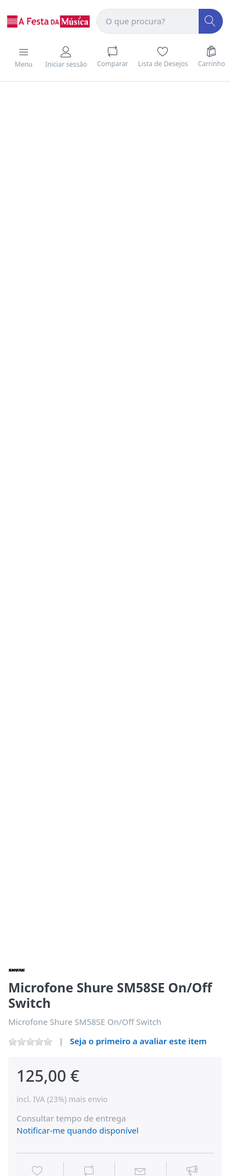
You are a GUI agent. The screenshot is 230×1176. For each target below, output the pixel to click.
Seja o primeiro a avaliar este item (138, 1040)
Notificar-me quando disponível (78, 1130)
